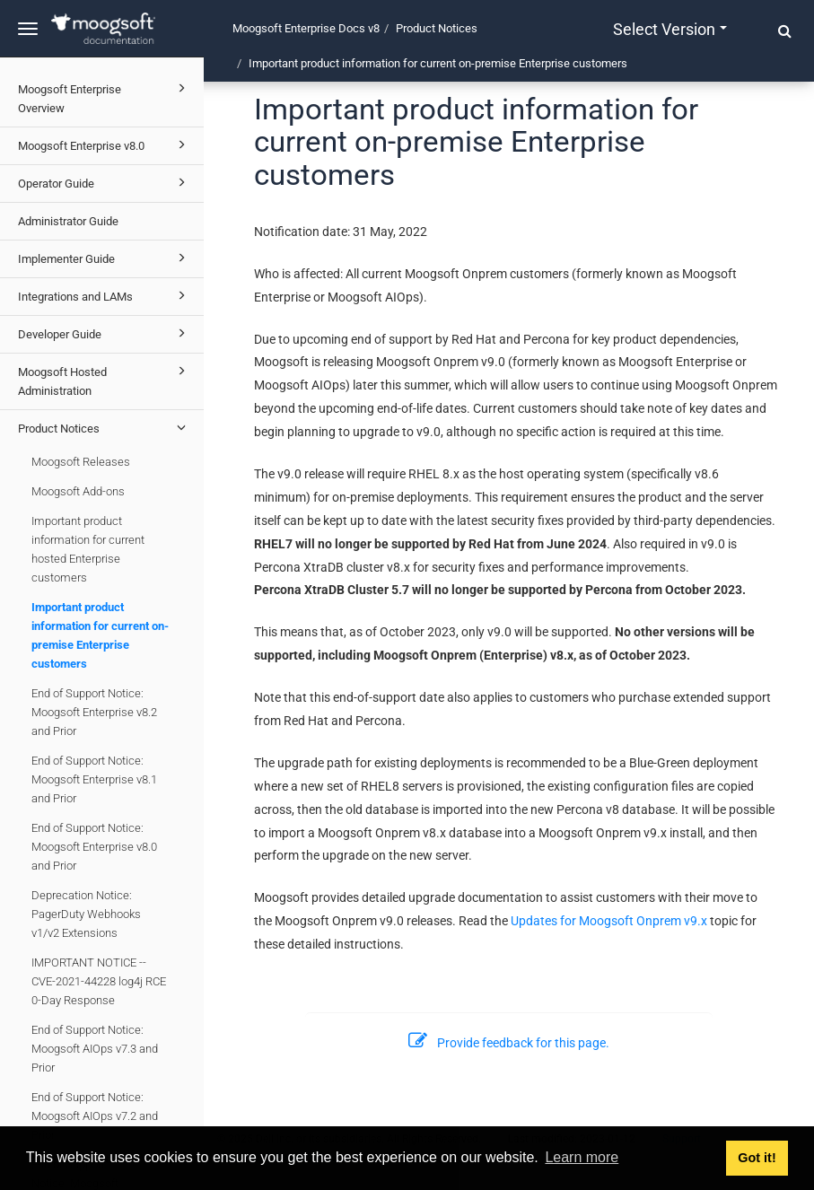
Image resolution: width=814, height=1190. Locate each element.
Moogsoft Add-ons (78, 491)
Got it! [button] (756, 1158)
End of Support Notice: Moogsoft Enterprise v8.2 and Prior (94, 712)
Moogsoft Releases (80, 461)
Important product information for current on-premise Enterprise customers (100, 635)
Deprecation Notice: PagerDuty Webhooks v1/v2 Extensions (86, 914)
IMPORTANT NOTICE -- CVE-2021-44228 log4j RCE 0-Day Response (98, 981)
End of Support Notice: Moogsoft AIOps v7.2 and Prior (94, 1116)
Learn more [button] (581, 1157)
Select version (670, 29)
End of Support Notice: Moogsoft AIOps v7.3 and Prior (94, 1048)
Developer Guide (104, 333)
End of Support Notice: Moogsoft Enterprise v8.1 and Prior (94, 779)
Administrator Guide (68, 221)
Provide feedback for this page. (508, 1043)
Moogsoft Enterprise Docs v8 (306, 28)
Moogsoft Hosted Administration (104, 379)
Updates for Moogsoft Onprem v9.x (609, 921)
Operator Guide (104, 182)
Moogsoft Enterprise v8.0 (104, 144)
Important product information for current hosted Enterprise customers (87, 549)
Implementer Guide (104, 257)
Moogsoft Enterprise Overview (104, 96)
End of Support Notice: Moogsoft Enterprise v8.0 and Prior (94, 846)
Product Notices (104, 427)
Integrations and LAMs (104, 295)
